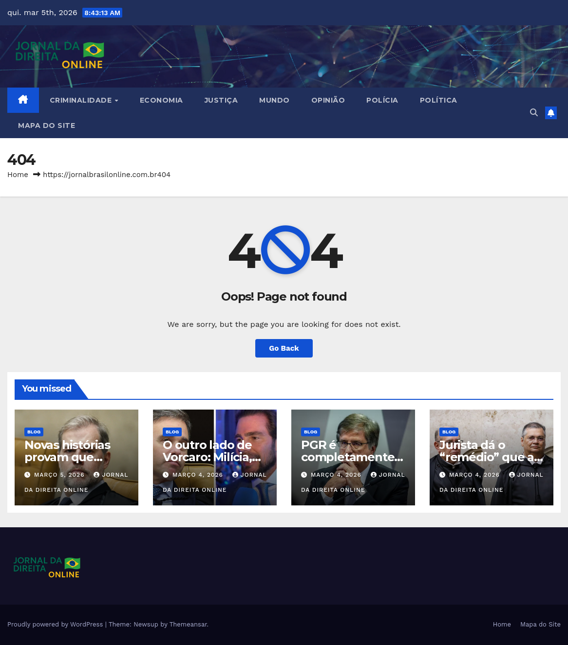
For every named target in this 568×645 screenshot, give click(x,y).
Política (438, 100)
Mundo (274, 100)
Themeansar (188, 624)
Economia (161, 100)
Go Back (284, 348)
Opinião (328, 100)
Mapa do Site (46, 125)
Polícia (382, 100)
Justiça (221, 100)
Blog (33, 431)
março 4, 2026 (199, 474)
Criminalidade (82, 100)
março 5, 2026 (60, 474)
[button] (534, 112)
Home (17, 174)
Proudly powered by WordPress (56, 624)
